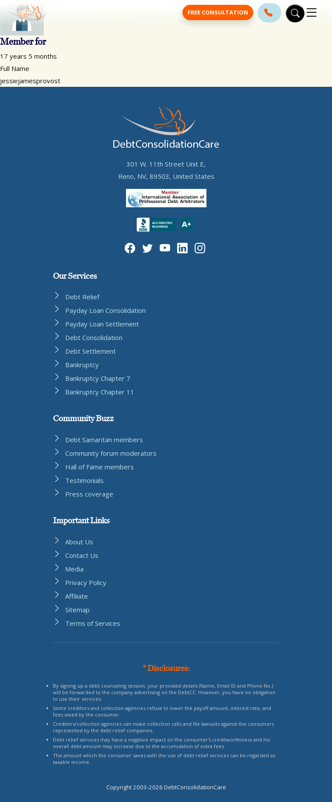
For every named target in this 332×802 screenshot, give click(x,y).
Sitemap (77, 609)
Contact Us (81, 555)
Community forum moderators (111, 453)
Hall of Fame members (99, 466)
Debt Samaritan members (104, 439)
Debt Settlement (90, 351)
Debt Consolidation (93, 337)
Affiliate (76, 596)
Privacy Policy (85, 582)
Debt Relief (82, 296)
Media (74, 568)
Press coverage (89, 494)
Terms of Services (92, 623)
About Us (79, 541)
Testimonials (84, 480)
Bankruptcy (82, 364)
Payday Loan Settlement (102, 323)
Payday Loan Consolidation (105, 310)
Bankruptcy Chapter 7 (97, 378)
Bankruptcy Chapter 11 (99, 391)
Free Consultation (218, 12)
